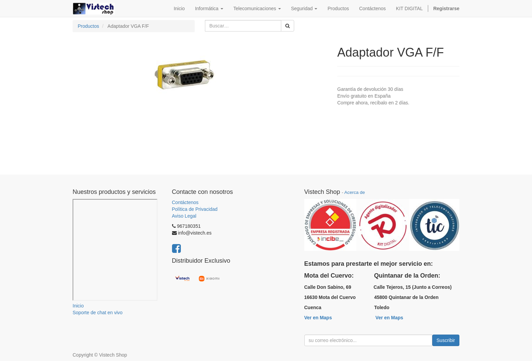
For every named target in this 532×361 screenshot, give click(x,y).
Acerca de (354, 192)
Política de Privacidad (195, 209)
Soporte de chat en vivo (97, 312)
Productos (88, 26)
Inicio (78, 305)
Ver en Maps (318, 317)
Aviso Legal (184, 216)
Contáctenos (185, 202)
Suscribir (446, 340)
